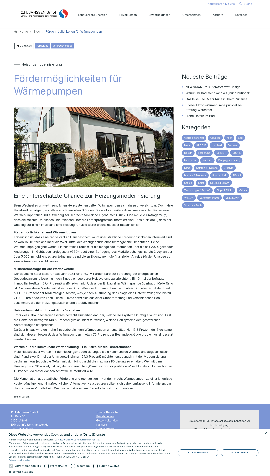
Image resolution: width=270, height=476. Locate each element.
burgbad (217, 145)
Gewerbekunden (107, 420)
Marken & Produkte (195, 175)
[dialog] (135, 452)
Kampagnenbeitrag (229, 160)
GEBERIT (221, 152)
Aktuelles (215, 137)
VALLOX (188, 197)
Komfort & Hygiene (207, 167)
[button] (90, 471)
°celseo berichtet (194, 137)
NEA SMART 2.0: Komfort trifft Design (213, 87)
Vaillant (243, 190)
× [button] (266, 433)
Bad (240, 137)
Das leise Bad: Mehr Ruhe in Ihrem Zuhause (216, 99)
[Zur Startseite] (44, 14)
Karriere (101, 424)
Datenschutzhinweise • (66, 439)
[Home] (23, 31)
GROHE (236, 152)
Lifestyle (228, 167)
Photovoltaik (219, 175)
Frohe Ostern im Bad (200, 116)
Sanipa (188, 182)
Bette (187, 145)
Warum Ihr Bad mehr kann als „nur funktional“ (218, 93)
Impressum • (85, 439)
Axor (229, 137)
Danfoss (232, 145)
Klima (187, 167)
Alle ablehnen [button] (239, 452)
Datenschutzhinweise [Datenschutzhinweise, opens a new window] (19, 460)
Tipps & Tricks (224, 190)
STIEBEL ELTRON (220, 182)
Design (188, 152)
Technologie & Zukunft (197, 190)
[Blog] (37, 31)
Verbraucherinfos (62, 45)
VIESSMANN (232, 197)
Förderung (42, 45)
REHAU (237, 175)
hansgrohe (190, 160)
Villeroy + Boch (193, 205)
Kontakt (96, 439)
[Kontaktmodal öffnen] (218, 3)
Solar (201, 182)
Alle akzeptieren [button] (198, 452)
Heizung (207, 160)
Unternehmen (105, 428)
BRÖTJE (201, 145)
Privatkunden (105, 416)
